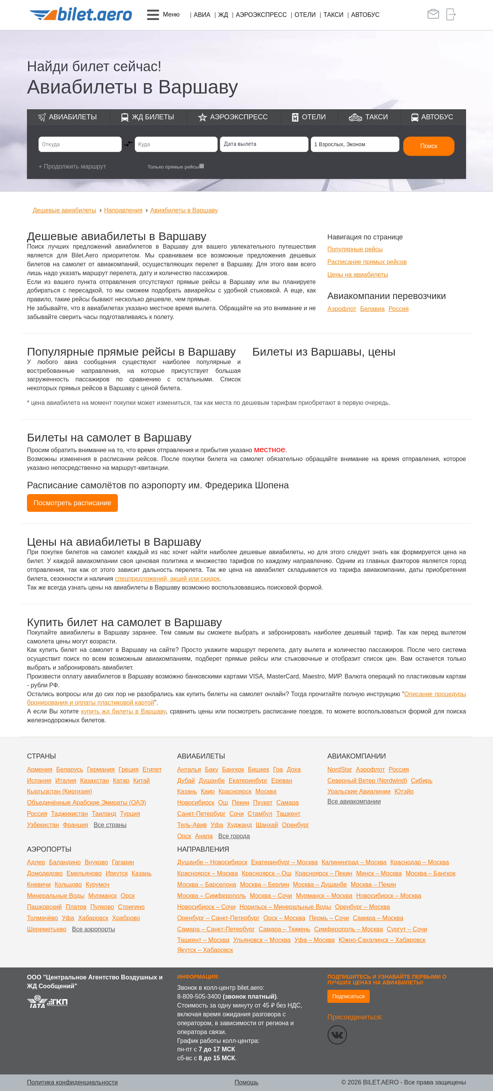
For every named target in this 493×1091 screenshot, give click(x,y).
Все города (234, 836)
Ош (223, 802)
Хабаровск (93, 918)
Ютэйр (404, 791)
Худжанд (239, 825)
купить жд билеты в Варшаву (123, 711)
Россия (399, 309)
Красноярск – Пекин (323, 873)
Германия (101, 769)
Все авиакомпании (354, 801)
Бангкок (233, 769)
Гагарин (123, 862)
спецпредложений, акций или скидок (167, 578)
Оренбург (295, 825)
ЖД (223, 15)
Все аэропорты (93, 929)
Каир (208, 791)
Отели (305, 15)
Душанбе (212, 780)
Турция (130, 813)
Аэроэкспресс (261, 15)
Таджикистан (69, 813)
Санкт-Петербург (201, 813)
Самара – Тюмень (284, 929)
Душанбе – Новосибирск (212, 862)
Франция (75, 825)
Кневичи (39, 884)
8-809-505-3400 (199, 996)
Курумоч (97, 884)
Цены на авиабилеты (357, 274)
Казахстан (94, 780)
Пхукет (262, 802)
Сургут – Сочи (407, 929)
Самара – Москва (378, 918)
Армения (39, 769)
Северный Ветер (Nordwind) (367, 780)
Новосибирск (196, 802)
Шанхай (267, 825)
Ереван (281, 780)
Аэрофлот (341, 309)
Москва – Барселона (206, 884)
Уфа (217, 825)
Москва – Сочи (271, 895)
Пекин (240, 802)
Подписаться (348, 996)
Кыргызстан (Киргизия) (59, 791)
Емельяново (84, 873)
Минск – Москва (379, 873)
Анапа (204, 836)
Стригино (131, 907)
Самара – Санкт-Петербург (216, 929)
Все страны (110, 825)
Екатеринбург (248, 780)
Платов (76, 907)
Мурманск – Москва (324, 895)
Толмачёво (42, 918)
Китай (141, 780)
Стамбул (260, 813)
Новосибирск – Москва (388, 895)
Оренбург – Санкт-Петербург (218, 918)
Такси (334, 15)
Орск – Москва (284, 918)
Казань (187, 791)
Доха (293, 769)
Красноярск (235, 791)
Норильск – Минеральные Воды (285, 907)
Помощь (246, 1082)
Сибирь (422, 780)
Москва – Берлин (264, 884)
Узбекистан (43, 825)
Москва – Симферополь (211, 895)
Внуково (96, 862)
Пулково (102, 907)
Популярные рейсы (355, 249)
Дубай (186, 780)
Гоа (278, 769)
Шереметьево (47, 929)
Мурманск (102, 895)
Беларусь (69, 769)
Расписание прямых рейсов (367, 262)
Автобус (365, 15)
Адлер (36, 862)
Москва (266, 791)
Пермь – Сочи (329, 918)
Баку (211, 769)
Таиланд (104, 813)
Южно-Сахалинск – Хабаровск (382, 940)
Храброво (126, 918)
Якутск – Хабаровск (205, 950)
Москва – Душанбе (320, 884)
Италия (65, 780)
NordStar (339, 769)
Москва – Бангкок (431, 873)
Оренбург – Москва (362, 907)
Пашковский (44, 907)
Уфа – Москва (314, 940)
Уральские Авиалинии (359, 791)
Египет (152, 769)
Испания (39, 780)
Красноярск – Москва (207, 873)
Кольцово (68, 884)
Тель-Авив (192, 825)
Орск (184, 836)
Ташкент (288, 813)
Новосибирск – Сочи (206, 907)
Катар (121, 780)
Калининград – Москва (354, 862)
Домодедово (45, 873)
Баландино (64, 862)
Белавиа (372, 309)
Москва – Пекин (373, 884)
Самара (287, 802)
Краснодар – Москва (420, 862)
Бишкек (258, 769)
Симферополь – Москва (348, 929)
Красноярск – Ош (266, 873)
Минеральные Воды (55, 895)
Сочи (236, 813)
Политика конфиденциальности (72, 1082)
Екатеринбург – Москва (284, 862)
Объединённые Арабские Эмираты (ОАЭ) (86, 802)
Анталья (189, 769)
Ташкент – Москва (203, 940)
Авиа (202, 15)
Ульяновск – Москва (261, 940)
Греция (129, 769)
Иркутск (117, 873)
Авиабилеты (73, 117)
